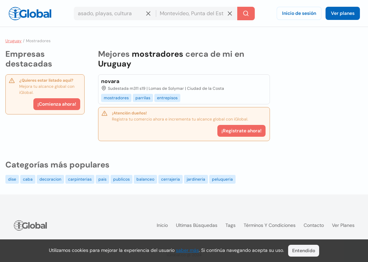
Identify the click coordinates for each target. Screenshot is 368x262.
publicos (121, 179)
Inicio (162, 225)
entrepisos (167, 98)
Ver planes (343, 13)
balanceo (145, 179)
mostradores (116, 98)
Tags (230, 225)
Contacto (314, 225)
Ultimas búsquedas (196, 225)
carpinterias (80, 179)
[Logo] (30, 13)
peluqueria (222, 179)
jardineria (196, 179)
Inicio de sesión (299, 13)
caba (28, 179)
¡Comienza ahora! (56, 104)
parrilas (142, 98)
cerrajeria (170, 179)
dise (12, 179)
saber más (187, 250)
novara (110, 81)
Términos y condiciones (270, 225)
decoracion (50, 179)
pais (102, 179)
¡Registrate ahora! (241, 131)
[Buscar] (246, 13)
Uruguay (13, 41)
